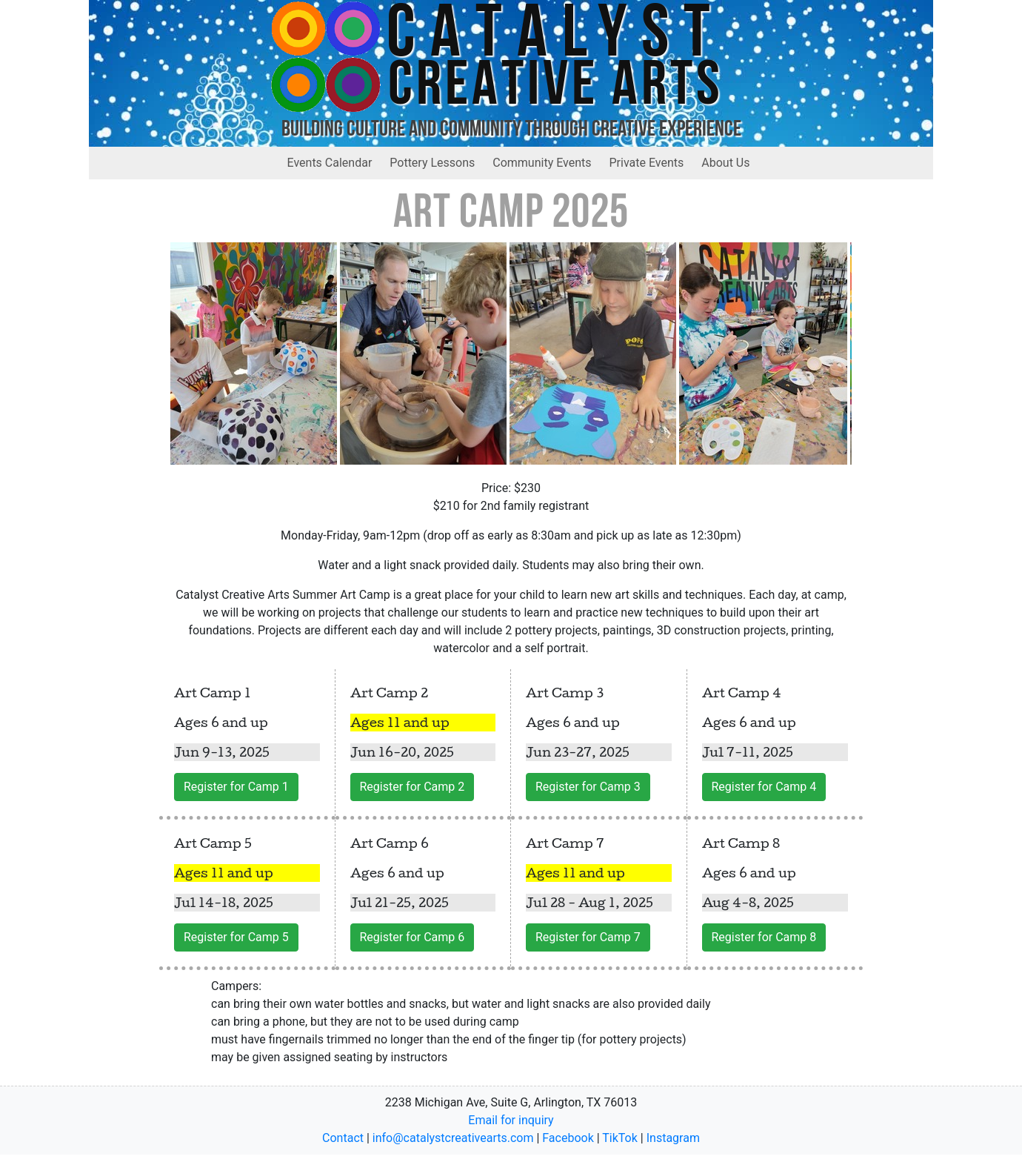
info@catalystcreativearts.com (453, 1138)
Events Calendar (330, 163)
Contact (343, 1138)
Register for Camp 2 (412, 787)
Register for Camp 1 (236, 787)
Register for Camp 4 (764, 787)
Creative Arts (556, 87)
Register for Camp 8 (764, 937)
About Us (725, 163)
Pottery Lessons (432, 163)
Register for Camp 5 (236, 937)
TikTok (620, 1138)
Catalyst (556, 37)
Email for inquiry (510, 1120)
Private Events (646, 163)
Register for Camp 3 (588, 787)
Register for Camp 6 (412, 937)
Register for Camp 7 (588, 937)
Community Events (541, 163)
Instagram (673, 1138)
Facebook (567, 1138)
